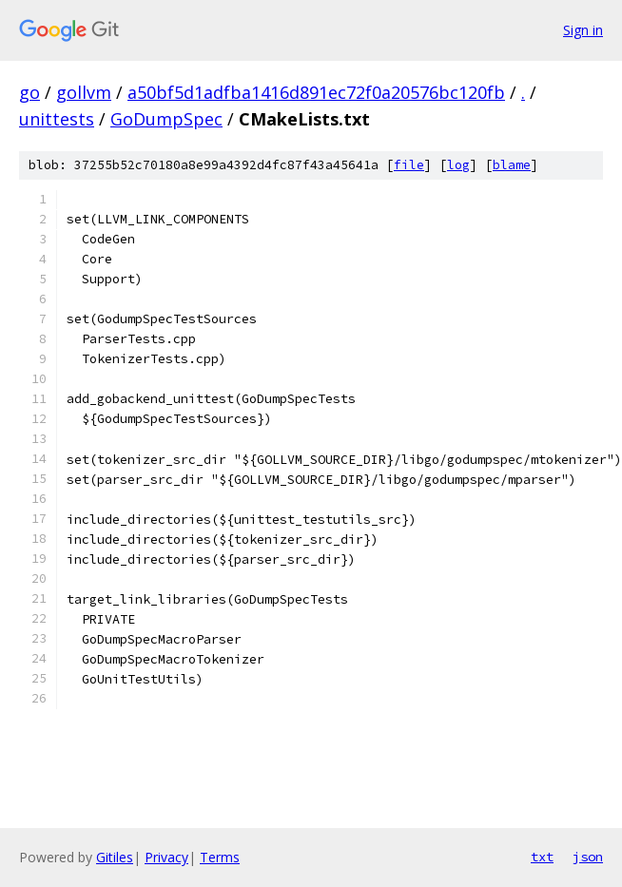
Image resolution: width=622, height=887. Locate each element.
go (29, 92)
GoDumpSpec (166, 118)
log (458, 165)
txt (542, 856)
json (588, 856)
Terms (220, 857)
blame (512, 165)
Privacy (166, 857)
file (409, 165)
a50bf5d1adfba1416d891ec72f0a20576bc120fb (316, 92)
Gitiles (114, 857)
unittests (56, 118)
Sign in (583, 30)
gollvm (83, 92)
